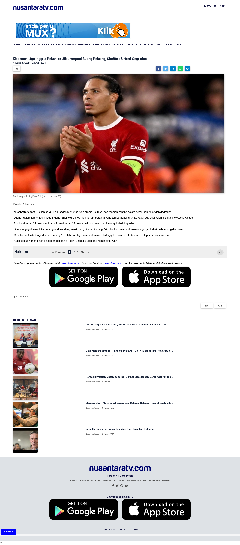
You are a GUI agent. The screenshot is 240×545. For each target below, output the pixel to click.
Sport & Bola (45, 44)
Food (143, 44)
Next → (85, 252)
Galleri (168, 44)
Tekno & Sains (101, 44)
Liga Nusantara (66, 44)
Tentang (74, 480)
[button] (158, 68)
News (17, 44)
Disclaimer (119, 480)
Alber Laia (28, 204)
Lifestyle (131, 44)
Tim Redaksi (154, 480)
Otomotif (84, 44)
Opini (178, 44)
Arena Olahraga (23, 297)
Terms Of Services (103, 480)
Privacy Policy (86, 480)
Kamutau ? (154, 44)
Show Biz (117, 44)
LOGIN (222, 6)
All (220, 252)
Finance (30, 44)
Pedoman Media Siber (136, 480)
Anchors (166, 480)
